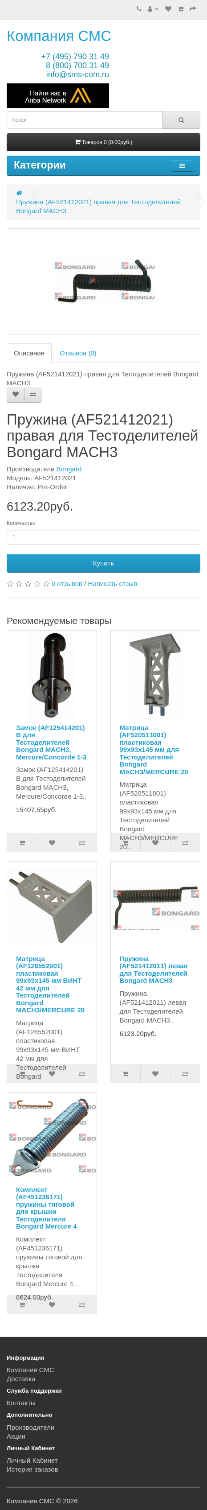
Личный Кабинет (32, 1460)
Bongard (69, 469)
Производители (30, 1427)
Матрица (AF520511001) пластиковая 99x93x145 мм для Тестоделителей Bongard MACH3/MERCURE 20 (154, 750)
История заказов (32, 1469)
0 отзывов (67, 583)
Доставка (21, 1378)
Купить (103, 563)
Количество (21, 523)
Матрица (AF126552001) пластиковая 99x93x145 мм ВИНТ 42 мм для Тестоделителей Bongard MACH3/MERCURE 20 (50, 984)
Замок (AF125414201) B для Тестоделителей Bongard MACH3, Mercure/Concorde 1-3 (51, 742)
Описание (29, 353)
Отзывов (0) (78, 353)
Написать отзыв (113, 583)
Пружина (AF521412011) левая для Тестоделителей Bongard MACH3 (154, 970)
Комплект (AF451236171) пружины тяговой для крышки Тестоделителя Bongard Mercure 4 (46, 1208)
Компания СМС (59, 36)
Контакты (21, 1403)
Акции (16, 1436)
